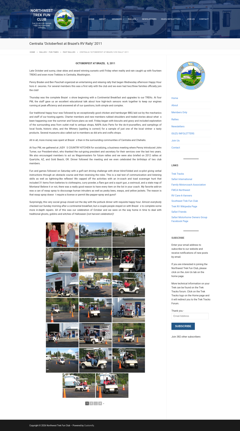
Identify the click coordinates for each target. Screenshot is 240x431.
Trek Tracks (177, 173)
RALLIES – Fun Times (49, 52)
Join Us (175, 140)
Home (32, 52)
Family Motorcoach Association (188, 184)
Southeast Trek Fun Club (184, 200)
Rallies (175, 119)
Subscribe (183, 326)
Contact (175, 147)
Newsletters (177, 126)
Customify (89, 425)
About (174, 105)
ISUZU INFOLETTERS (182, 133)
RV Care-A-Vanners (181, 195)
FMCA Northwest (180, 190)
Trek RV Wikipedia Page (184, 206)
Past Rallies (69, 52)
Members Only (179, 112)
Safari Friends (178, 211)
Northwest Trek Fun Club (41, 15)
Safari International (181, 179)
